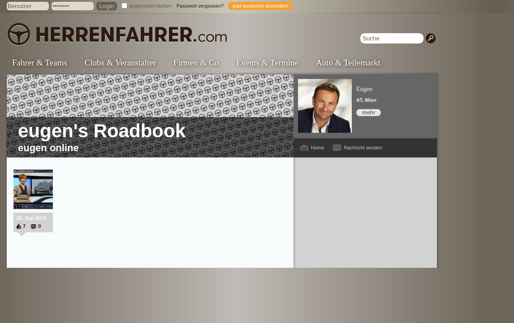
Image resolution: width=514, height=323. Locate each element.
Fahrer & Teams (39, 62)
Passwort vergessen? (200, 6)
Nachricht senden (363, 147)
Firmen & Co (196, 62)
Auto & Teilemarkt (348, 62)
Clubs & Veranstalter (120, 62)
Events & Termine (267, 62)
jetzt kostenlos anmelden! (260, 6)
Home (317, 147)
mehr (368, 112)
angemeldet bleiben (150, 6)
